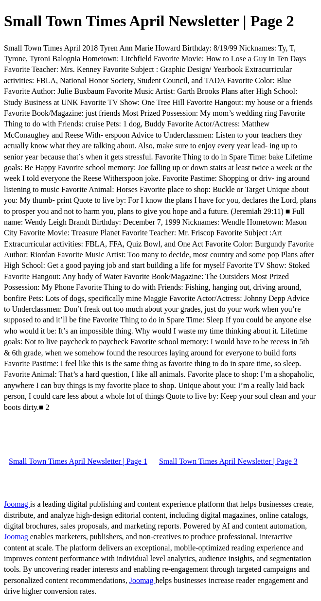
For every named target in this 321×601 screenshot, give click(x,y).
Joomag (17, 504)
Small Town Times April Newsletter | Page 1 (78, 461)
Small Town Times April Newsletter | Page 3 (228, 461)
